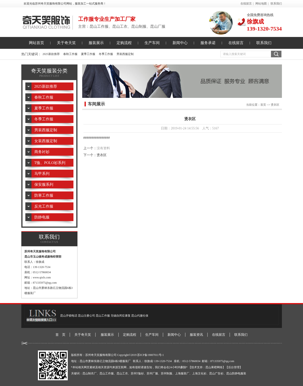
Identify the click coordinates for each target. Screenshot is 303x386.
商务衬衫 (42, 152)
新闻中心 (180, 43)
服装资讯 (196, 334)
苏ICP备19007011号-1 (150, 355)
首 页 (60, 334)
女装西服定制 (45, 141)
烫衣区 (102, 155)
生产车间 (152, 43)
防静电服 (42, 217)
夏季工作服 (88, 54)
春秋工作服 (70, 54)
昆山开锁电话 (68, 315)
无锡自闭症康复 (121, 315)
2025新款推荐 (51, 54)
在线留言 (246, 3)
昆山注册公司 (86, 315)
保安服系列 (43, 184)
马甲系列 (42, 174)
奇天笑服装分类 (49, 73)
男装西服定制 (125, 54)
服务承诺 (208, 43)
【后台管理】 (233, 367)
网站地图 (261, 3)
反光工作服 (43, 206)
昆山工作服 (103, 315)
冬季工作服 (106, 54)
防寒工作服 (43, 195)
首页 (263, 104)
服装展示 (96, 43)
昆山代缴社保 (139, 315)
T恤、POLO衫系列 (50, 163)
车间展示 (96, 104)
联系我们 (276, 3)
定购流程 (124, 43)
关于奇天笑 (66, 43)
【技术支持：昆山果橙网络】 (206, 367)
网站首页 (36, 43)
